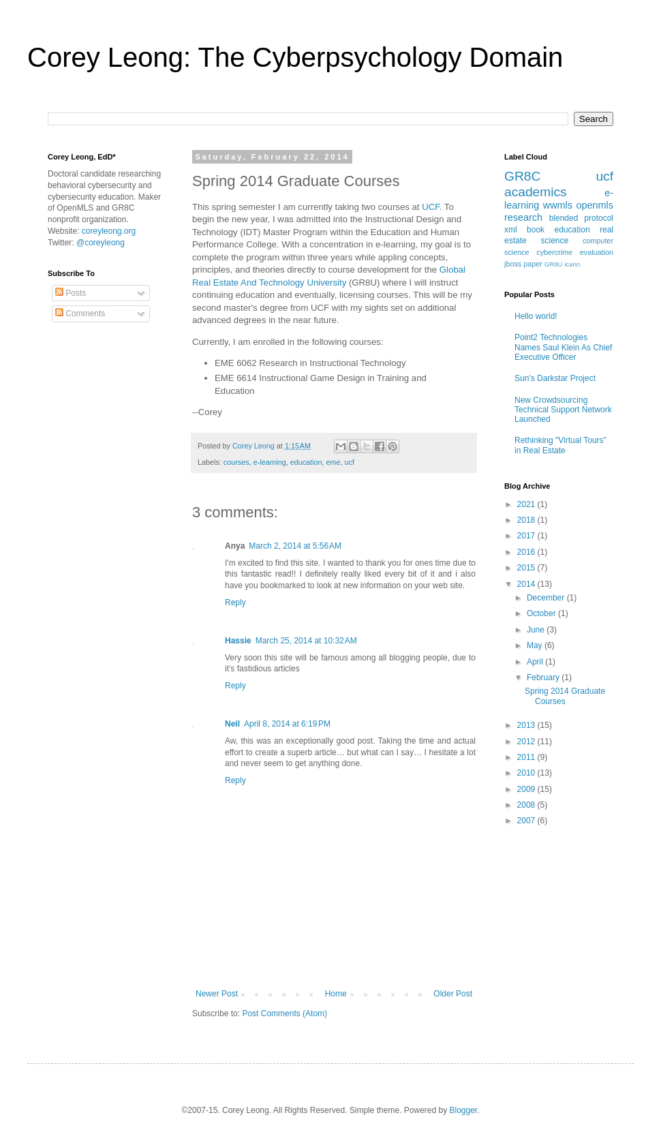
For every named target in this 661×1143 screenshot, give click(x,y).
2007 (527, 820)
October (542, 613)
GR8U (553, 264)
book (535, 229)
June (537, 630)
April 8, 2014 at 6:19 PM (287, 724)
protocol (598, 218)
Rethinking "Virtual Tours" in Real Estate (560, 445)
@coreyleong (100, 242)
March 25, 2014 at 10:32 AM (306, 640)
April (536, 662)
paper (532, 264)
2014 (527, 584)
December (547, 598)
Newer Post (217, 994)
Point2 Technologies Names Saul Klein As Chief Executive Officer (563, 347)
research (523, 217)
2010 (527, 773)
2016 (527, 552)
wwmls (557, 205)
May (535, 645)
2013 (527, 725)
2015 (527, 568)
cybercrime (554, 252)
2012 (527, 741)
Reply (235, 602)
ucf (349, 462)
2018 (527, 520)
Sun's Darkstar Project (555, 378)
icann (572, 264)
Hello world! (535, 316)
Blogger (464, 1110)
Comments (80, 313)
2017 (527, 535)
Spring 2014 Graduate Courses (565, 695)
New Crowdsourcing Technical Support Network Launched (563, 410)
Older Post (452, 994)
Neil (232, 724)
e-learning (269, 462)
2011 (527, 757)
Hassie (238, 640)
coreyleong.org (109, 231)
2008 (527, 805)
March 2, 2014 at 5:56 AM (295, 546)
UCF (431, 207)
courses (236, 462)
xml (510, 229)
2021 (527, 504)
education (306, 462)
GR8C (522, 176)
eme (333, 462)
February (544, 677)
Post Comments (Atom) (284, 1013)
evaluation (596, 252)
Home (336, 994)
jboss (512, 264)
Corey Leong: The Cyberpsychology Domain (295, 57)
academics (535, 192)
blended (564, 218)
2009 (527, 789)
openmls (595, 205)
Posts (70, 293)
